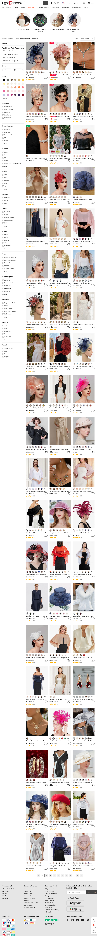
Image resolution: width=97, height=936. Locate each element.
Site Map (5, 898)
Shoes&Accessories (43, 7)
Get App (94, 927)
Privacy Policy (49, 898)
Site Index (5, 896)
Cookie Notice (49, 891)
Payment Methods (29, 907)
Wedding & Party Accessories (29, 38)
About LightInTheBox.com (10, 889)
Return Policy (49, 900)
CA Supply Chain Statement (50, 906)
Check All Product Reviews (29, 899)
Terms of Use (49, 903)
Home (4, 39)
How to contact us (29, 889)
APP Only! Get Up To (56, 3)
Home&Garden (76, 7)
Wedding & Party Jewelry (10, 54)
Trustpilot (49, 916)
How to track (28, 893)
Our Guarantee (28, 905)
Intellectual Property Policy (51, 895)
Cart (95, 920)
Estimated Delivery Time (31, 903)
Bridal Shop (55, 7)
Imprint (4, 893)
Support (94, 932)
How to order (28, 896)
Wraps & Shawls (8, 51)
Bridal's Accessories (9, 57)
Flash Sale (31, 7)
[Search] (33, 3)
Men (16, 7)
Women (23, 7)
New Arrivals (65, 7)
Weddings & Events (13, 39)
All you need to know (51, 889)
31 (77, 876)
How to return (28, 891)
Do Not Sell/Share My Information (52, 911)
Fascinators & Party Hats (10, 61)
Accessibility (6, 891)
